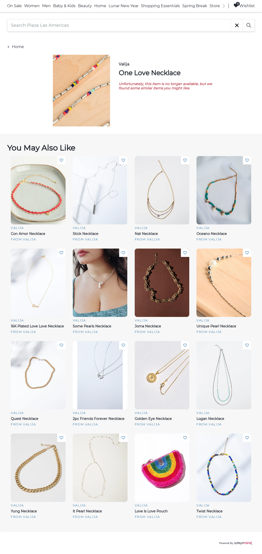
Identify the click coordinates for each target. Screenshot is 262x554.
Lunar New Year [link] (124, 6)
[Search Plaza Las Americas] (119, 25)
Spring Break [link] (194, 6)
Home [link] (100, 6)
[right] (223, 6)
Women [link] (32, 6)
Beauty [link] (85, 6)
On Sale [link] (14, 6)
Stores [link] (216, 6)
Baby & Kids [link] (64, 6)
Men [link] (46, 6)
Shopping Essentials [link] (160, 6)
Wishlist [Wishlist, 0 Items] (244, 5)
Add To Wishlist (61, 160)
